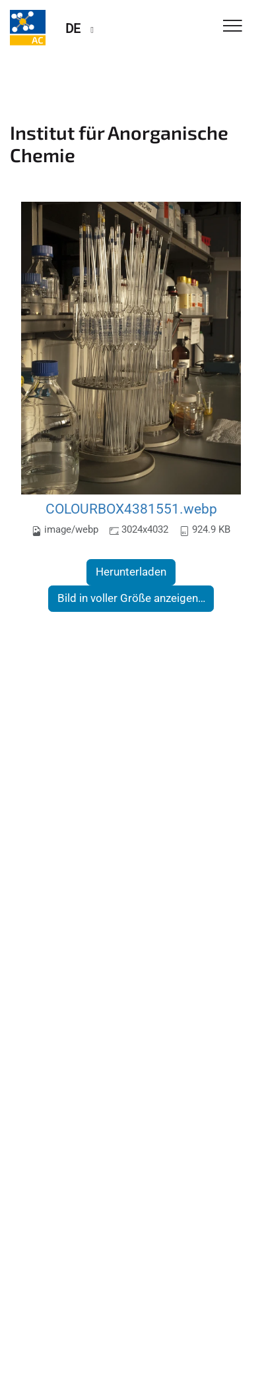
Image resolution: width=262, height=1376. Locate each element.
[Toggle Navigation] (232, 26)
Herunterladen (131, 571)
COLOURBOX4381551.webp (131, 508)
